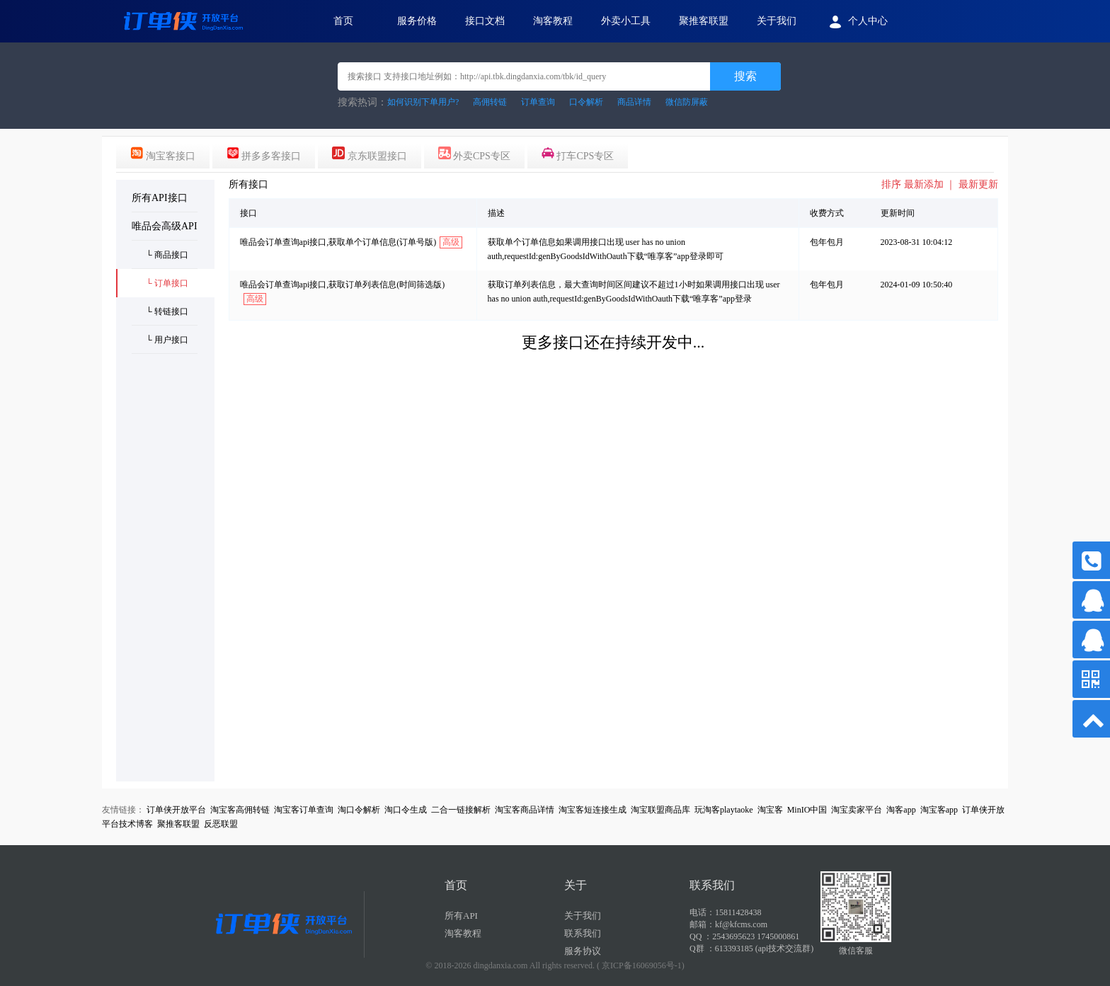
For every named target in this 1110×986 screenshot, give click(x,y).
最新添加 (924, 184)
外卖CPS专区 (474, 154)
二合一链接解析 (461, 810)
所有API (461, 915)
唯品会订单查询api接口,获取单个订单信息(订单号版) (338, 242)
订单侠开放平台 (176, 810)
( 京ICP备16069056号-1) (641, 965)
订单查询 (538, 102)
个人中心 (856, 22)
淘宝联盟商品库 (660, 810)
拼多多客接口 (264, 154)
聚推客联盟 (703, 21)
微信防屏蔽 (686, 102)
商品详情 (634, 102)
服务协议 (582, 951)
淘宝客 (770, 810)
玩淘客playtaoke (723, 810)
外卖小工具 (626, 21)
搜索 (745, 76)
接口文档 (485, 21)
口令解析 (586, 102)
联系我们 (582, 933)
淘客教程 (553, 21)
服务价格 (417, 21)
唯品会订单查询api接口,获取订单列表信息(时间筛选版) (342, 285)
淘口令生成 (405, 810)
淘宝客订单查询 (303, 810)
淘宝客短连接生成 (592, 810)
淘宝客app (939, 810)
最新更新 (978, 184)
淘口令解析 (359, 810)
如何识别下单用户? (423, 102)
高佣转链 (490, 102)
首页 (343, 21)
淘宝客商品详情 (524, 810)
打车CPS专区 (578, 154)
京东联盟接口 (369, 154)
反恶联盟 (221, 824)
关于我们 (776, 21)
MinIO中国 (807, 810)
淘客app (900, 810)
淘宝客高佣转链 (240, 810)
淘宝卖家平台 (856, 810)
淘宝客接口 (162, 154)
